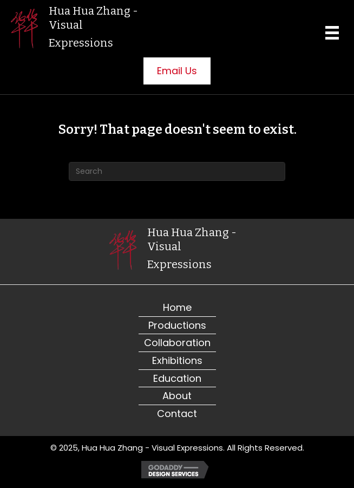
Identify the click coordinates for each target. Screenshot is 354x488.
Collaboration (177, 342)
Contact (177, 413)
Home (177, 307)
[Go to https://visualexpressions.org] (79, 28)
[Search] (177, 171)
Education (177, 378)
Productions (177, 325)
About (177, 395)
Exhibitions (177, 360)
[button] (177, 70)
